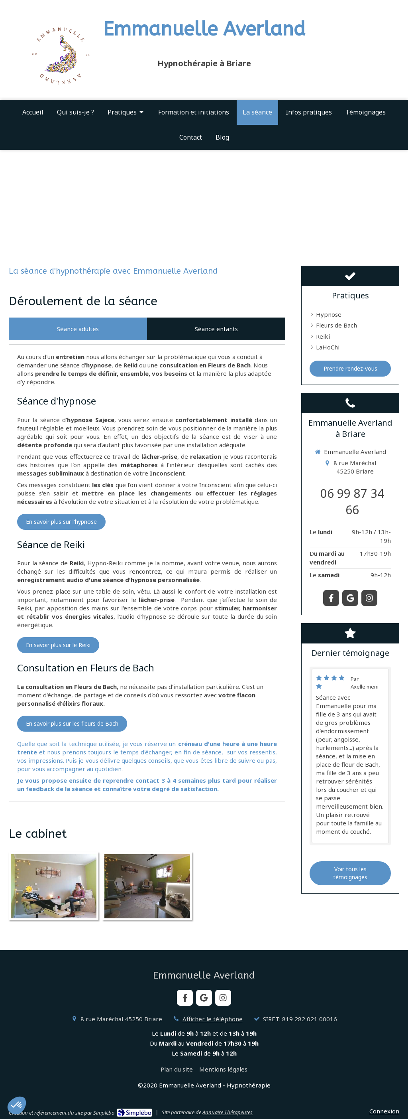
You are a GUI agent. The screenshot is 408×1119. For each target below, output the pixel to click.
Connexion (384, 1111)
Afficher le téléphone (212, 1019)
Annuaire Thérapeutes (227, 1112)
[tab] (78, 329)
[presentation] (78, 329)
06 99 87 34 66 (352, 501)
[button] (16, 1105)
